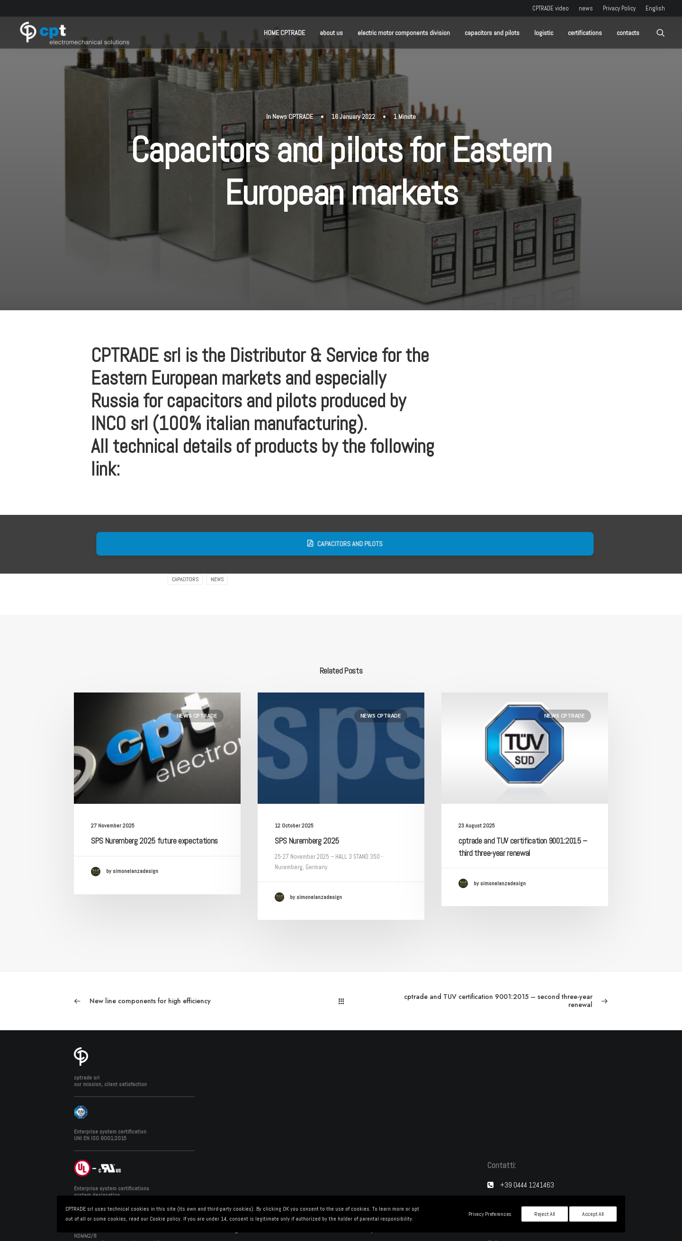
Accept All (593, 1214)
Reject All (544, 1214)
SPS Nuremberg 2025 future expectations (154, 751)
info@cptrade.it (525, 1134)
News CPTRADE (292, 71)
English (655, 8)
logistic (543, 32)
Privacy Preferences (490, 1214)
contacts (628, 32)
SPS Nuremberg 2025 (307, 751)
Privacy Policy (619, 8)
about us (331, 32)
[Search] (660, 33)
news (586, 8)
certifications (585, 32)
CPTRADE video (550, 8)
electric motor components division (404, 32)
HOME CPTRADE (284, 32)
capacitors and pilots (492, 32)
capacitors (185, 489)
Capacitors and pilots (369, 454)
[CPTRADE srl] (73, 33)
